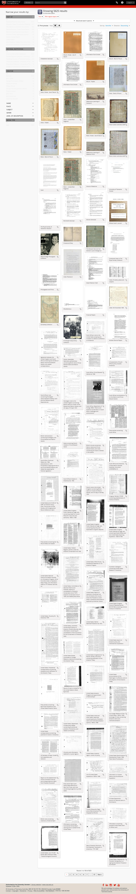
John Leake (9, 79)
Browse (28, 2)
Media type (10, 119)
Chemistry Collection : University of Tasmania (20, 64)
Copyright (15, 891)
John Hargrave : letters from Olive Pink (18, 42)
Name (8, 103)
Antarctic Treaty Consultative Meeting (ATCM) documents (24, 25)
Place (8, 106)
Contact (8, 891)
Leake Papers (10, 40)
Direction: (117, 26)
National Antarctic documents (15, 22)
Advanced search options (84, 21)
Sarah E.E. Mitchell (12, 99)
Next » (100, 874)
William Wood (10, 86)
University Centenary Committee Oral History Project (23, 45)
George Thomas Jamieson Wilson (16, 89)
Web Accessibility (39, 891)
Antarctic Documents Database (16, 54)
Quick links (122, 2)
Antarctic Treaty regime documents (17, 35)
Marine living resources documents (17, 32)
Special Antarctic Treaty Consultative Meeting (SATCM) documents (27, 30)
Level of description (14, 115)
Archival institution (14, 48)
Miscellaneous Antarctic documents (17, 27)
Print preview (43, 26)
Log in (130, 2)
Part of (9, 16)
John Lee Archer (11, 97)
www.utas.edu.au (47, 885)
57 (94, 874)
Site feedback (50, 891)
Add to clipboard (58, 59)
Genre (8, 112)
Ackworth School (11, 84)
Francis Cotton (11, 92)
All (7, 20)
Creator (9, 70)
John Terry (9, 94)
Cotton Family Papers (13, 37)
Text (7, 125)
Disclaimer (23, 891)
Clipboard (117, 2)
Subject (9, 109)
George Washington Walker (14, 81)
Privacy (30, 891)
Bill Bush (9, 76)
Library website (36, 885)
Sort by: (102, 26)
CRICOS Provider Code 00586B (50, 889)
